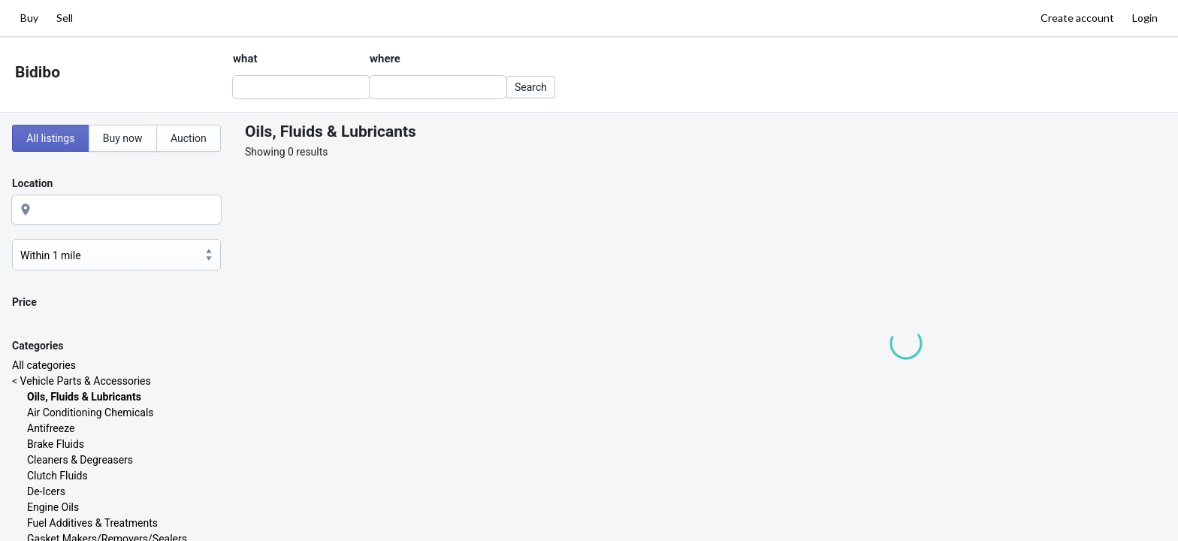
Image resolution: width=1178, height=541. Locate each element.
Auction (189, 138)
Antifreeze (50, 428)
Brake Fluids (55, 444)
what (245, 58)
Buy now (123, 138)
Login (1145, 17)
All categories (44, 365)
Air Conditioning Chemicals (90, 413)
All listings (50, 138)
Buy (29, 17)
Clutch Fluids (57, 476)
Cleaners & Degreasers (80, 460)
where (385, 58)
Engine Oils (53, 507)
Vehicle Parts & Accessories (85, 381)
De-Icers (46, 491)
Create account (1077, 17)
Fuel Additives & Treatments (92, 523)
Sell (64, 17)
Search (531, 87)
